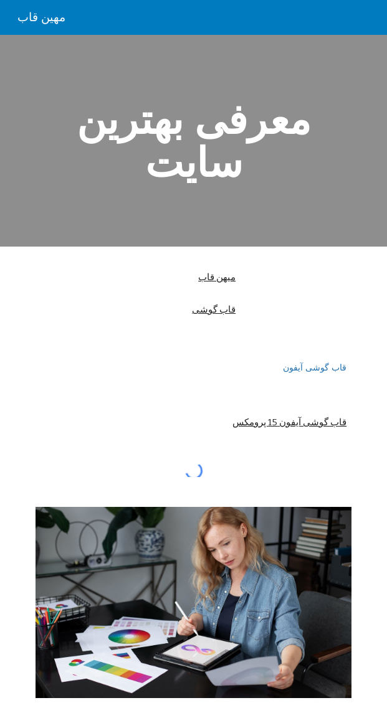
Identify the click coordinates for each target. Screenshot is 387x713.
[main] (193, 141)
